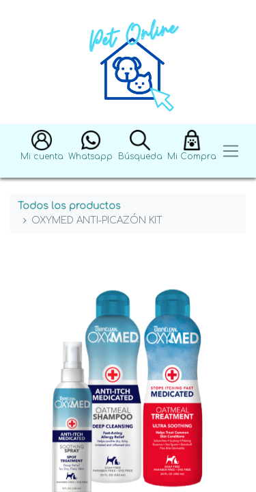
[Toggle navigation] (230, 151)
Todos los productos (69, 206)
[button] (41, 151)
